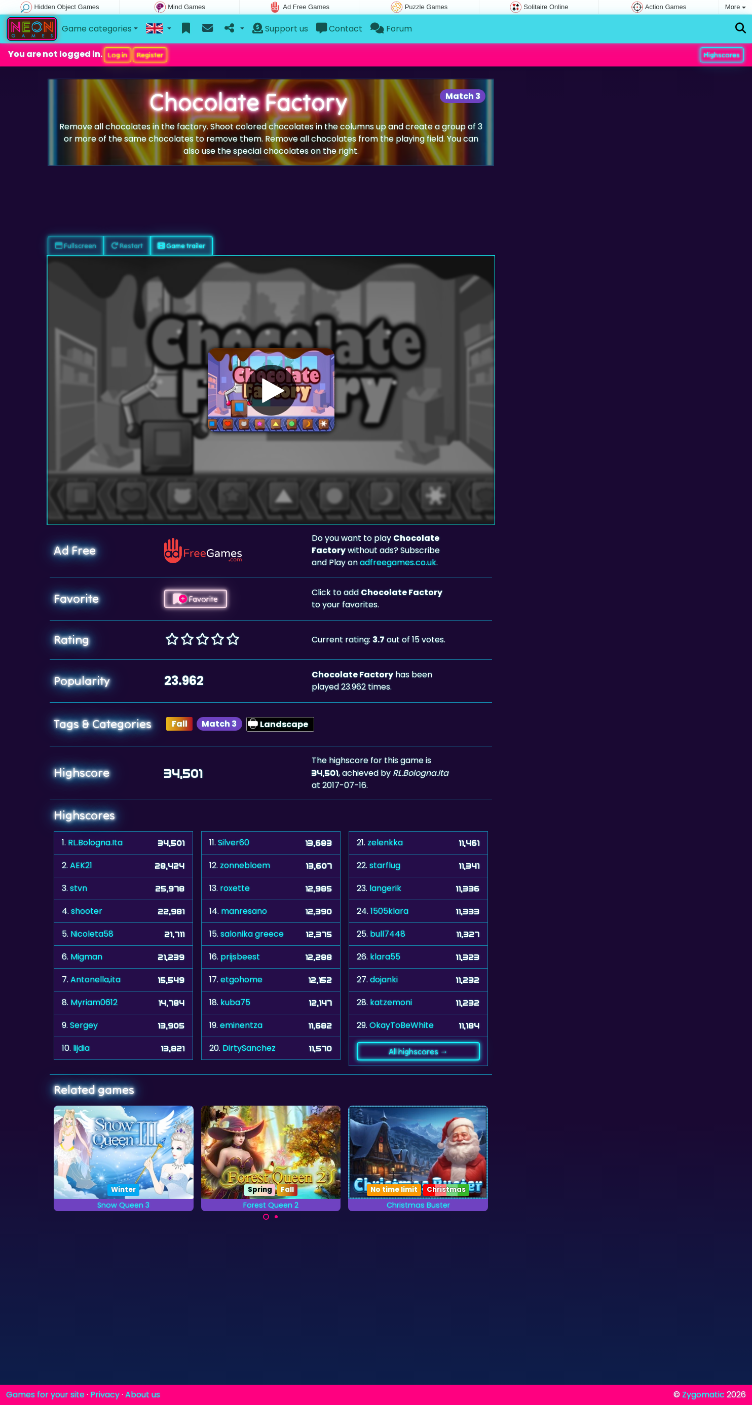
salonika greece (252, 934)
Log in (117, 54)
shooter (86, 911)
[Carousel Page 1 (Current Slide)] (266, 1217)
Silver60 (233, 842)
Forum (391, 29)
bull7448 (387, 934)
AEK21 (81, 865)
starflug (384, 865)
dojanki (384, 979)
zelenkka (385, 842)
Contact (339, 29)
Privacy (105, 1394)
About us (142, 1394)
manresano (244, 911)
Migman (86, 957)
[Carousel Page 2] (276, 1217)
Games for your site (45, 1394)
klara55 (385, 957)
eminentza (241, 1025)
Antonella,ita (95, 979)
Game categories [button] (97, 29)
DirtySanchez (249, 1048)
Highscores (722, 54)
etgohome (241, 979)
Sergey (84, 1025)
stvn (78, 888)
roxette (235, 888)
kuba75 (235, 1002)
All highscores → (418, 1051)
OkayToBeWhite (401, 1025)
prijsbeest (240, 957)
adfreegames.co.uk (398, 562)
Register (150, 54)
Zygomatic (703, 1394)
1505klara (389, 911)
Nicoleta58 (92, 934)
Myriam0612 (94, 1002)
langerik (385, 888)
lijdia (81, 1048)
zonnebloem (245, 865)
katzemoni (391, 1002)
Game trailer (181, 245)
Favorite (195, 599)
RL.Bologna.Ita (95, 842)
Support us (280, 29)
